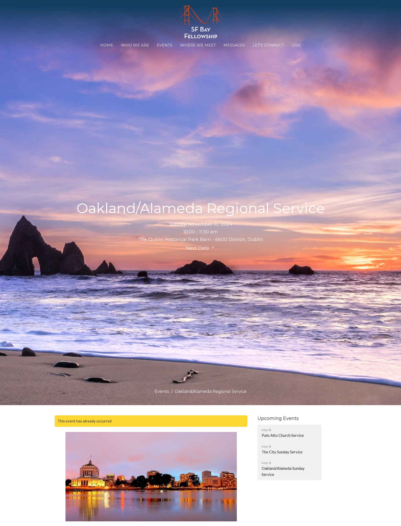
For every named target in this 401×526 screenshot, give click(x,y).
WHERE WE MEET (198, 45)
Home (106, 45)
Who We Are (135, 45)
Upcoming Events (278, 418)
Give (296, 45)
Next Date (200, 248)
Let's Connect (268, 45)
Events (164, 45)
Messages (234, 45)
